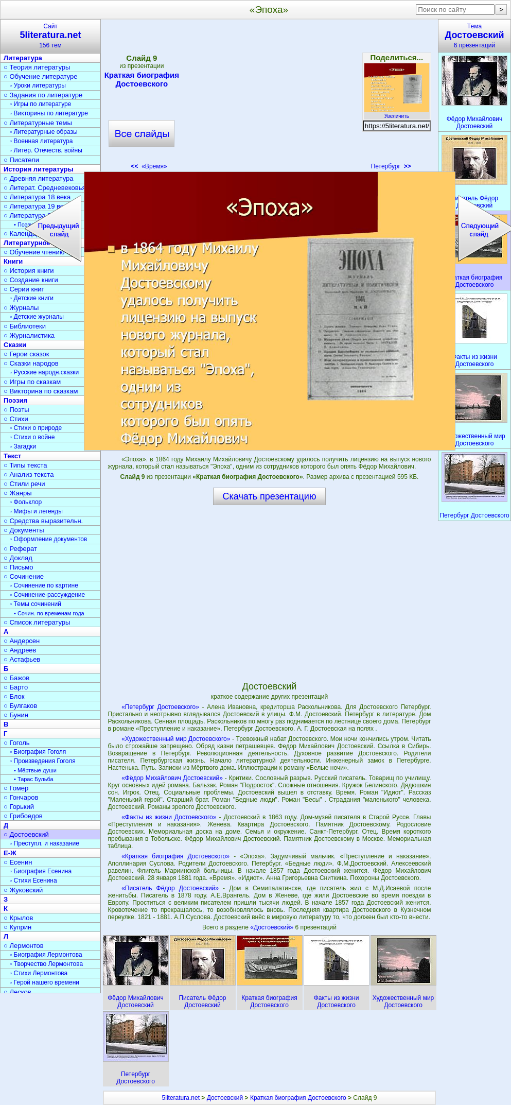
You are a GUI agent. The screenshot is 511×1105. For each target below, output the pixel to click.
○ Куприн (17, 927)
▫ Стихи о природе (36, 427)
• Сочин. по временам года (49, 613)
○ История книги (29, 270)
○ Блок (14, 696)
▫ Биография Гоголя (38, 751)
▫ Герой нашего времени (44, 982)
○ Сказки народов (31, 363)
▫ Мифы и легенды (36, 511)
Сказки (15, 345)
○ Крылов (18, 918)
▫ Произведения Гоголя (43, 761)
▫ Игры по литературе (40, 104)
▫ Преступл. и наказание (44, 843)
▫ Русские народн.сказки (44, 372)
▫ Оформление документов (48, 539)
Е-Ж (10, 853)
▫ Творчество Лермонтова (46, 964)
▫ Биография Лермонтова (46, 954)
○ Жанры (18, 493)
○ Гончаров (21, 797)
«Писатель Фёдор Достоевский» (170, 888)
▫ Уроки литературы (38, 85)
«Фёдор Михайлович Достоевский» (172, 778)
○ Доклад (18, 558)
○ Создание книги (31, 280)
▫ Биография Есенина (41, 871)
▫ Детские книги (32, 298)
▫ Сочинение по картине (44, 585)
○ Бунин (16, 715)
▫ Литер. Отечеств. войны (46, 150)
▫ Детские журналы (37, 316)
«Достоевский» (272, 927)
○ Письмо (18, 567)
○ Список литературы (37, 622)
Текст (12, 456)
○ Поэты (16, 409)
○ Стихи (16, 419)
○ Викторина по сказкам (41, 391)
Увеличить (396, 113)
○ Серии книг (24, 289)
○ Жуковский (23, 890)
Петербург (391, 166)
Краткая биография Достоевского (141, 79)
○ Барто (16, 687)
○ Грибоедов (23, 816)
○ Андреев (20, 650)
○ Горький (19, 806)
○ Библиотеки (25, 326)
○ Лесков (17, 992)
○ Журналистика (29, 335)
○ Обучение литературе (41, 76)
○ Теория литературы (37, 67)
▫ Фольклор (26, 502)
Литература (23, 58)
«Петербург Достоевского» (160, 707)
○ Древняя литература (38, 178)
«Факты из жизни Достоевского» (168, 817)
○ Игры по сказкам (32, 382)
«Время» (149, 166)
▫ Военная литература (41, 141)
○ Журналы (21, 308)
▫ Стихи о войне (32, 437)
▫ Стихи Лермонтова (38, 973)
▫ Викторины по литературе (49, 113)
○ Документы (24, 530)
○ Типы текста (25, 465)
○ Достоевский (26, 834)
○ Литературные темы (38, 123)
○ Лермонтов (24, 945)
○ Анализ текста (29, 474)
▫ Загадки (23, 446)
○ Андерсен (22, 641)
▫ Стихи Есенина (33, 880)
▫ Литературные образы (44, 131)
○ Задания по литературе (43, 95)
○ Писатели (21, 160)
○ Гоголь (17, 743)
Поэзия (15, 400)
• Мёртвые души (35, 770)
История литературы (39, 169)
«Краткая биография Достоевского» (175, 856)
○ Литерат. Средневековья (45, 188)
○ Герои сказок (26, 354)
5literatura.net (181, 1097)
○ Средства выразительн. (43, 521)
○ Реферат (20, 548)
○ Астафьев (22, 659)
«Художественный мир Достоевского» (175, 739)
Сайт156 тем (50, 36)
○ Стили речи (24, 484)
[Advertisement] (269, 98)
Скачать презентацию (269, 496)
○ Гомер (16, 788)
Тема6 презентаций (474, 36)
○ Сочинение (24, 576)
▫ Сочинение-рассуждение (47, 594)
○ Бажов (16, 678)
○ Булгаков (20, 706)
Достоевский (225, 1097)
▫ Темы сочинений (35, 604)
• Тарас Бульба (34, 779)
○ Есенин (18, 862)
